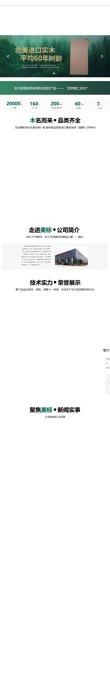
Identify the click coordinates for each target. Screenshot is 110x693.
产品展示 (53, 12)
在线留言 (92, 12)
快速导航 (13, 676)
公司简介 (27, 12)
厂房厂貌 (66, 12)
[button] (8, 57)
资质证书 (79, 12)
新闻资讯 (40, 12)
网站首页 (15, 12)
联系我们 (15, 27)
